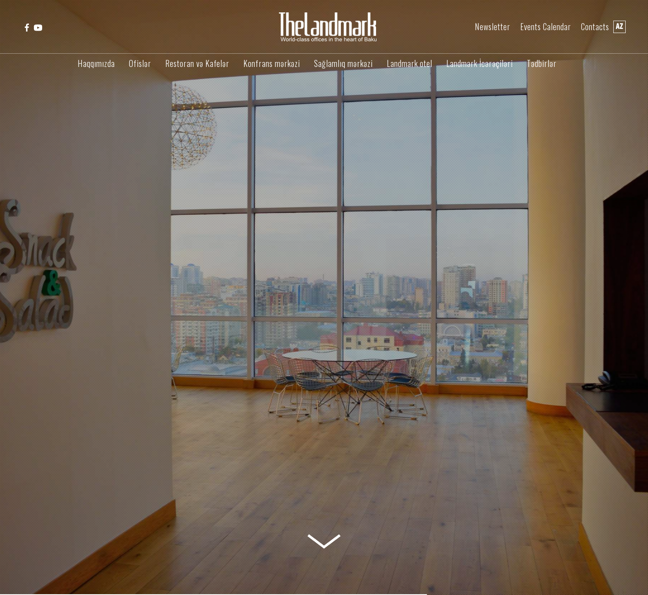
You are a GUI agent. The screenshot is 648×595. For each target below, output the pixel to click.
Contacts (595, 27)
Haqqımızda (96, 63)
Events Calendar (545, 27)
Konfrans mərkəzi (271, 63)
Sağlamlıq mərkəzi (343, 63)
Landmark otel (409, 63)
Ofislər (140, 63)
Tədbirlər (542, 63)
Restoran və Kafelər (197, 63)
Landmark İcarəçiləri (479, 63)
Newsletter (492, 27)
